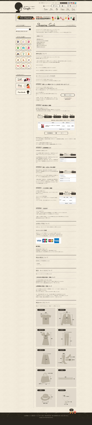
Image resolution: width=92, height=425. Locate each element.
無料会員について (40, 39)
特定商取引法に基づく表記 (58, 415)
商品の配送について (40, 43)
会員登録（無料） (53, 144)
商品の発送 (47, 415)
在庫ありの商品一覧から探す (23, 31)
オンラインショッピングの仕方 (42, 40)
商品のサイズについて (41, 46)
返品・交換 (51, 415)
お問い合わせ (65, 415)
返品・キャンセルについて (42, 45)
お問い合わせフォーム (40, 217)
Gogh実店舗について (27, 415)
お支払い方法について (41, 42)
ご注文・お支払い (41, 415)
